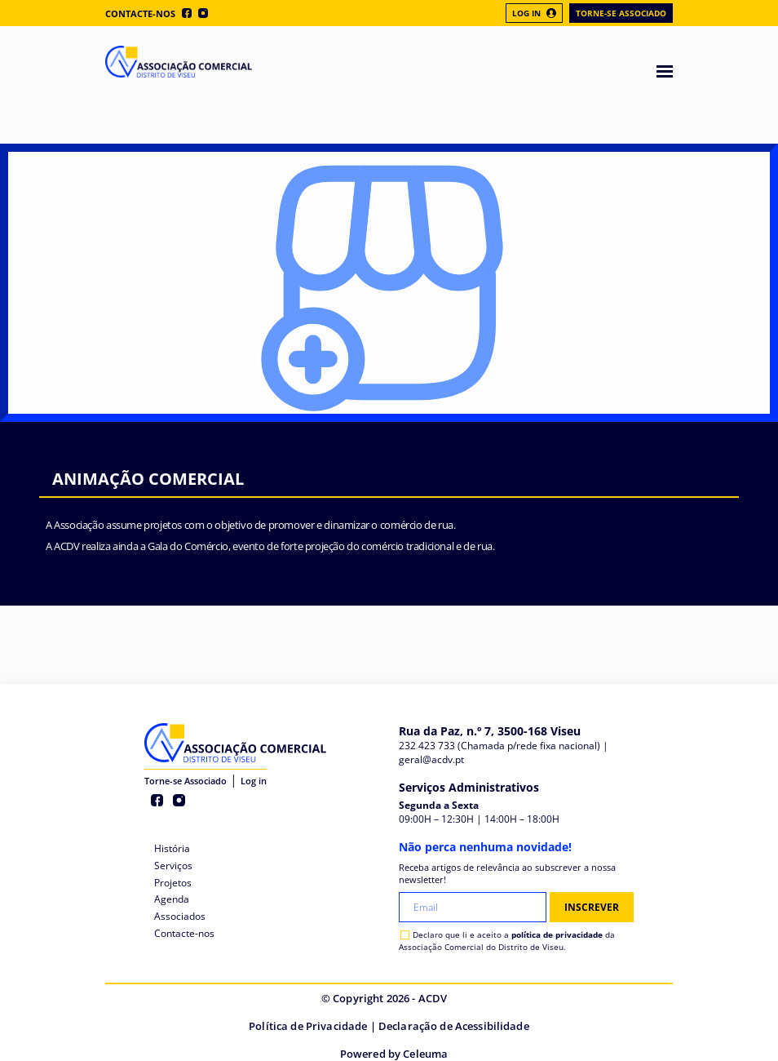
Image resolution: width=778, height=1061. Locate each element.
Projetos (173, 883)
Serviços (173, 865)
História (172, 848)
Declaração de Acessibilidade (453, 1026)
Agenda (171, 899)
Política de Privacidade (308, 1026)
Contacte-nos (140, 13)
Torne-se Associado (621, 13)
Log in (254, 781)
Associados (180, 916)
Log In (534, 13)
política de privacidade (557, 934)
